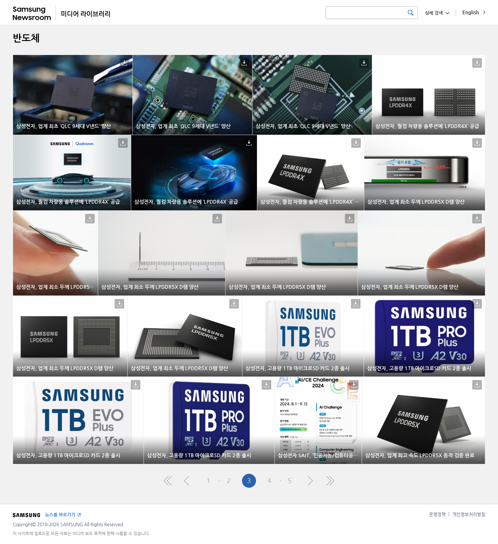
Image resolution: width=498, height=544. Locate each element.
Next (310, 481)
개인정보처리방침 (468, 514)
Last (330, 481)
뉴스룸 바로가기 (60, 515)
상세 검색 (434, 13)
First (168, 481)
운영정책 (437, 514)
